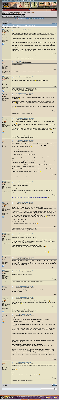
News (15, 21)
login (15, 13)
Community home (21, 18)
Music (20, 10)
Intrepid (4, 181)
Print (55, 23)
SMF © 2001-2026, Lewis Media (35, 399)
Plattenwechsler (6, 256)
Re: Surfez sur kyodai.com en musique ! (25, 76)
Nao (3, 29)
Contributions (19, 21)
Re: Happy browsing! (21, 61)
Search (33, 18)
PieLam (33, 12)
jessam (4, 60)
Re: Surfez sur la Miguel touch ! (23, 314)
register (19, 13)
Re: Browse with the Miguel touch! (24, 286)
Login (37, 18)
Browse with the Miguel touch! (28, 21)
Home (6, 10)
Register (41, 18)
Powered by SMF (24, 399)
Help (29, 18)
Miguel (4, 314)
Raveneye (4, 362)
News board (11, 21)
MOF (3, 93)
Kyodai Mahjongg (5, 21)
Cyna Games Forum (9, 0)
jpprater (4, 286)
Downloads (13, 10)
